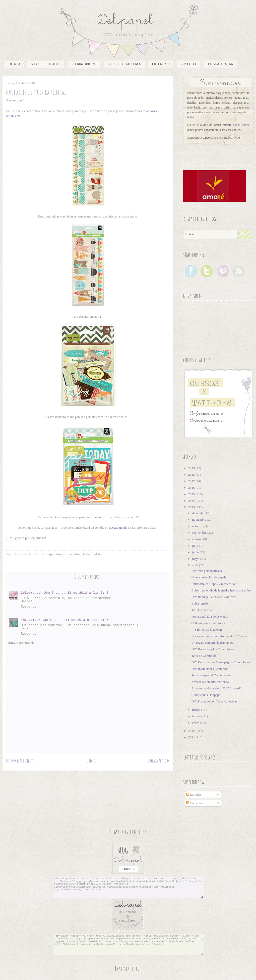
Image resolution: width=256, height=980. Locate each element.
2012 (192, 731)
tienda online (241, 125)
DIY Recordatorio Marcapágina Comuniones (220, 662)
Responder (29, 607)
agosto (197, 539)
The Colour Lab (34, 620)
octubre (197, 526)
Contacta (188, 64)
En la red (161, 64)
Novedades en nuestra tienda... (211, 682)
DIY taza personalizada (206, 571)
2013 (192, 507)
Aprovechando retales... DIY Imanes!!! (216, 688)
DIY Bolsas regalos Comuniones (212, 649)
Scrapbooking (92, 554)
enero (196, 723)
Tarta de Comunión (203, 656)
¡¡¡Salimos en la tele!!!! (206, 629)
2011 (192, 737)
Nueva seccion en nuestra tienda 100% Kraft (220, 636)
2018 (192, 474)
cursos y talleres (124, 64)
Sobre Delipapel (45, 64)
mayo (196, 559)
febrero (197, 716)
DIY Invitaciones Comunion (209, 669)
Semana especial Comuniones (210, 675)
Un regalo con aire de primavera (212, 642)
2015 (192, 494)
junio (196, 552)
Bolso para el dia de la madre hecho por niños (221, 590)
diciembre (199, 513)
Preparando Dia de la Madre (209, 616)
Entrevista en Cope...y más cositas (213, 584)
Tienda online (84, 64)
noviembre (199, 519)
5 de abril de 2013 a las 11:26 (79, 620)
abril (195, 565)
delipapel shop (52, 554)
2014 (192, 501)
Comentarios (196, 803)
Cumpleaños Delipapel (206, 695)
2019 (192, 468)
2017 (192, 481)
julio (195, 546)
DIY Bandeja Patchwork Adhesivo (213, 597)
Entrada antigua (158, 761)
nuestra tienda (118, 527)
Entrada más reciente (20, 761)
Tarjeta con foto (201, 610)
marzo (196, 710)
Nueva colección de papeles (209, 577)
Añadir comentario (21, 642)
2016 (192, 487)
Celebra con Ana (35, 593)
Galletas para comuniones (208, 623)
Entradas (194, 794)
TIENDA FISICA (220, 64)
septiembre (199, 532)
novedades (72, 554)
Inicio (14, 64)
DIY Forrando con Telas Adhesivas (214, 701)
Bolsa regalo (199, 603)
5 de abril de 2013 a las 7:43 (80, 593)
